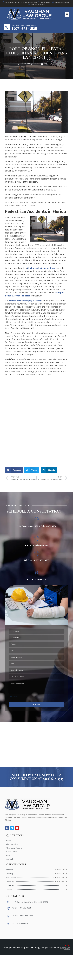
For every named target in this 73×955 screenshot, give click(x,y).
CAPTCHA (13, 697)
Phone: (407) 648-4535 (36, 545)
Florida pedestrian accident (41, 268)
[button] (67, 14)
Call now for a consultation (24, 25)
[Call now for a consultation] (7, 27)
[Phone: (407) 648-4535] (36, 538)
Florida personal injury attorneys (26, 300)
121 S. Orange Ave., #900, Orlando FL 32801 (37, 526)
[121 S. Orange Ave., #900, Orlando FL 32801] (36, 519)
